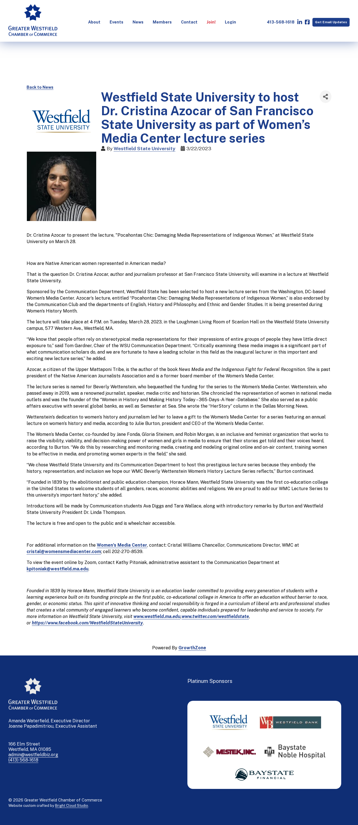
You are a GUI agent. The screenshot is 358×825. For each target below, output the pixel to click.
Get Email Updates (330, 22)
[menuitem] (93, 22)
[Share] (325, 96)
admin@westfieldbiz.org (33, 754)
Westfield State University (144, 148)
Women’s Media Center (122, 545)
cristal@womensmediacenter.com (64, 551)
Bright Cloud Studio (71, 805)
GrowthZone (192, 647)
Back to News (40, 87)
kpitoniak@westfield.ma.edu (57, 569)
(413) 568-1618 (23, 760)
